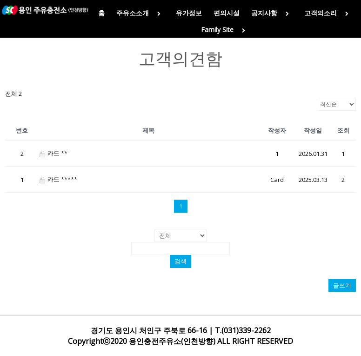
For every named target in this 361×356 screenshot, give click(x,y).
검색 (180, 261)
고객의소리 (328, 13)
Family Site (225, 29)
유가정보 (189, 12)
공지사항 (272, 13)
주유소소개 (140, 13)
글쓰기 (342, 285)
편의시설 (227, 12)
